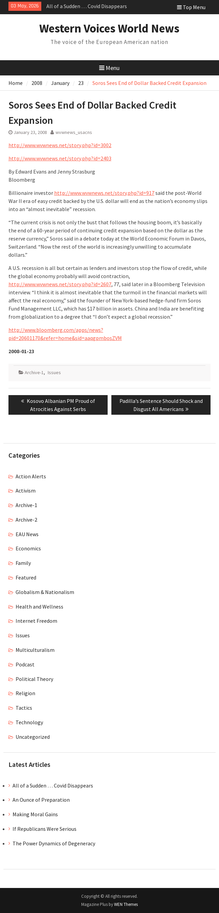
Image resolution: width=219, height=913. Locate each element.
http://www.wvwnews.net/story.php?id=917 (104, 192)
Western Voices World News (109, 28)
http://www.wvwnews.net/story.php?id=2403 (59, 158)
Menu (109, 68)
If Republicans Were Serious (44, 828)
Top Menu (191, 7)
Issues (54, 372)
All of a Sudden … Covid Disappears (86, 6)
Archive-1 (34, 372)
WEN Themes (126, 904)
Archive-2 (26, 519)
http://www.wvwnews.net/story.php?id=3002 (59, 145)
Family (23, 563)
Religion (25, 693)
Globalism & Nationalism (45, 592)
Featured (26, 577)
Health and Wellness (39, 606)
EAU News (27, 534)
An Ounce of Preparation (41, 799)
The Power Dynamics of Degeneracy (54, 843)
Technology (29, 722)
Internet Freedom (36, 620)
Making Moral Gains (35, 814)
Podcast (25, 664)
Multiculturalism (35, 649)
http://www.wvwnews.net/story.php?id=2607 (59, 284)
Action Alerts (31, 476)
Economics (28, 548)
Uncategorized (33, 736)
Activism (26, 490)
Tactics (24, 707)
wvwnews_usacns (74, 132)
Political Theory (34, 679)
